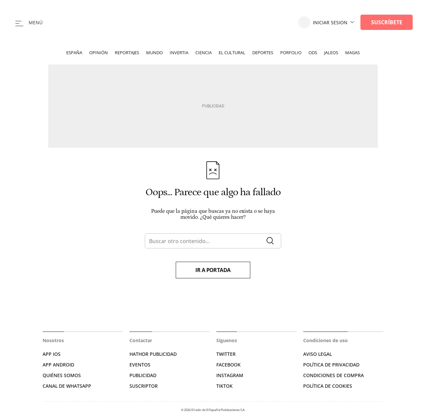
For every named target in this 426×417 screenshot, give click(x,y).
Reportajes (127, 53)
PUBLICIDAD (142, 375)
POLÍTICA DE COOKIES (327, 386)
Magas (352, 53)
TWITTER (226, 354)
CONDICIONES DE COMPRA (333, 375)
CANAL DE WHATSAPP (67, 386)
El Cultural (232, 53)
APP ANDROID (58, 364)
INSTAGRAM (229, 375)
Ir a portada (213, 270)
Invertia (179, 53)
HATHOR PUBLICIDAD (153, 354)
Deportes (262, 53)
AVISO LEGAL (317, 354)
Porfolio (291, 53)
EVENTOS (139, 364)
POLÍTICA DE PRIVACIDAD (331, 364)
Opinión (98, 53)
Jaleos (331, 53)
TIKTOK (224, 386)
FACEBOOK (228, 364)
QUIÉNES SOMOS (62, 375)
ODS (313, 53)
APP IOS (52, 354)
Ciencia (203, 53)
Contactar (140, 340)
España (74, 53)
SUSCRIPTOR (143, 386)
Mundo (154, 53)
